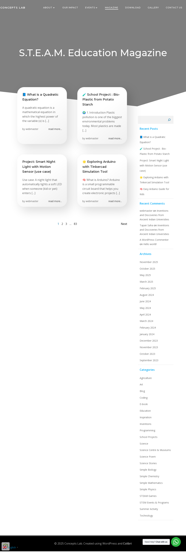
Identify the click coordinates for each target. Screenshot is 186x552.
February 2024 (147, 329)
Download (133, 7)
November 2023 (148, 348)
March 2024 (146, 322)
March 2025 (146, 283)
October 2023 (147, 355)
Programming (147, 431)
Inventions (145, 425)
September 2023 (148, 361)
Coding (143, 399)
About (50, 7)
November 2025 (148, 263)
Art (140, 385)
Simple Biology (147, 471)
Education (144, 412)
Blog (141, 392)
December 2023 (148, 342)
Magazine (112, 7)
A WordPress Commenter (153, 241)
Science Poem (147, 458)
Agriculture (145, 379)
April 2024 (144, 315)
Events (92, 7)
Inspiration (145, 418)
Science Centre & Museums (154, 451)
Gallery (153, 7)
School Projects (148, 438)
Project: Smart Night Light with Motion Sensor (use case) (153, 167)
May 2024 (144, 309)
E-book (143, 405)
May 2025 (144, 276)
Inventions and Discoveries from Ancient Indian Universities (154, 216)
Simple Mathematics (150, 484)
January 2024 (146, 335)
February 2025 (147, 289)
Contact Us (174, 7)
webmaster (32, 130)
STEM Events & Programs (153, 504)
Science (143, 444)
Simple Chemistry (149, 477)
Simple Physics (147, 490)
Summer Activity (148, 510)
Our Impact (71, 7)
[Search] (170, 121)
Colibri (127, 544)
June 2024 (144, 302)
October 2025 (147, 270)
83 (75, 226)
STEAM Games (147, 497)
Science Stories (147, 464)
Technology (145, 517)
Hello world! (145, 245)
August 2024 (146, 296)
